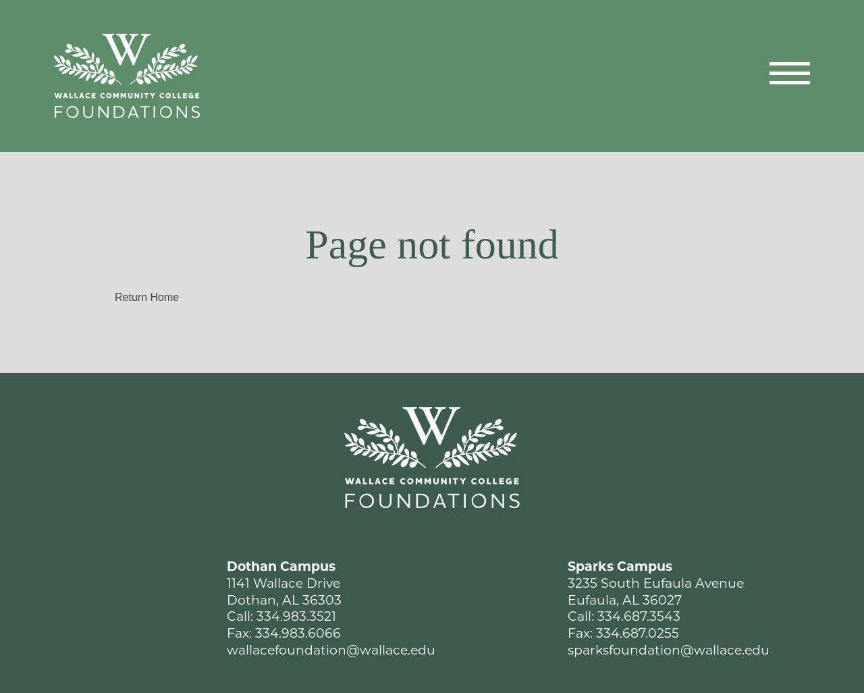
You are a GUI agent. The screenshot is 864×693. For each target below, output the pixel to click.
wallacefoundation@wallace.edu (331, 650)
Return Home (147, 297)
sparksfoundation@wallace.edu (669, 650)
